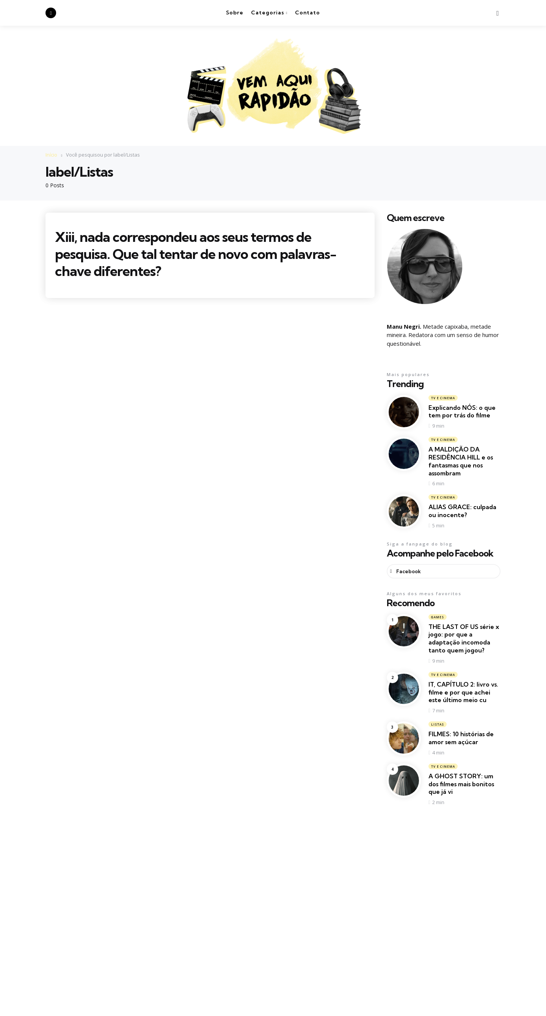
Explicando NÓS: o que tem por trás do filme (462, 411)
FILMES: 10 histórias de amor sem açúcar (461, 738)
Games (437, 617)
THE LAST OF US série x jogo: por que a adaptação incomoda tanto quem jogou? (463, 638)
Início (51, 154)
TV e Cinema (443, 397)
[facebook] (51, 13)
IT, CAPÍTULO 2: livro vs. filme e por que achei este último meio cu (463, 692)
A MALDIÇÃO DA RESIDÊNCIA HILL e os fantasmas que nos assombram (460, 461)
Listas (437, 725)
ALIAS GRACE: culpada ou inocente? (462, 511)
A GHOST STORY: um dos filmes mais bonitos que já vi (461, 784)
